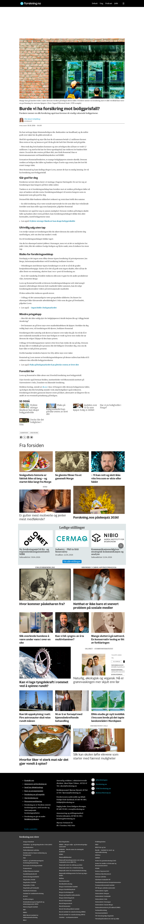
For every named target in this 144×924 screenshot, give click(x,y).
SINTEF (97, 858)
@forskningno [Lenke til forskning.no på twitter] (102, 780)
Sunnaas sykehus (100, 876)
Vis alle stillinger (72, 561)
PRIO (96, 844)
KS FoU (25, 896)
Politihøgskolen (100, 841)
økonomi (34, 433)
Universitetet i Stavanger (103, 902)
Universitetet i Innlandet (103, 896)
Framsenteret (27, 868)
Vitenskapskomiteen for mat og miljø (107, 918)
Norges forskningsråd (66, 892)
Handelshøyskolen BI (30, 874)
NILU (24, 920)
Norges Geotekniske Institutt (68, 886)
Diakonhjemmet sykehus (31, 850)
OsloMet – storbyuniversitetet (68, 917)
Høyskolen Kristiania (29, 890)
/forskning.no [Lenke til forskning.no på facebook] (101, 784)
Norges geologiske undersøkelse (69, 895)
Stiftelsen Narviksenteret (103, 874)
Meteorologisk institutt (30, 907)
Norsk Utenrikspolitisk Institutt (69, 909)
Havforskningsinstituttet (31, 876)
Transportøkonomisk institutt (104, 885)
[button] (121, 546)
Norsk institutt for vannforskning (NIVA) (72, 914)
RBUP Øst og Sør (100, 847)
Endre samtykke (30, 829)
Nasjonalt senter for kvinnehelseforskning (72, 870)
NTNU (61, 854)
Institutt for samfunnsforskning (33, 893)
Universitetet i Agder (101, 890)
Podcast (108, 3)
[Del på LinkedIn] (28, 437)
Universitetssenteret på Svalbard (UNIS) (107, 907)
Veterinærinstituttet (101, 913)
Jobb (116, 3)
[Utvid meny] (123, 3)
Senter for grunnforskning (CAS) (105, 860)
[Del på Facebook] (21, 437)
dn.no (44, 387)
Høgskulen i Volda (29, 885)
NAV (24, 909)
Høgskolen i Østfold (29, 882)
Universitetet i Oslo (101, 899)
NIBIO (25, 912)
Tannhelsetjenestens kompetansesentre (108, 882)
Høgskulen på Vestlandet (31, 888)
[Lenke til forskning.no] (53, 2)
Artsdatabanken (28, 847)
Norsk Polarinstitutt (65, 900)
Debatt (95, 3)
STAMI (97, 868)
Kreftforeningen (28, 899)
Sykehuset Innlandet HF (102, 879)
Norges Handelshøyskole (67, 889)
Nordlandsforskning (65, 884)
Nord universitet (64, 881)
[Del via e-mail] (31, 437)
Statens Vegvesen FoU (102, 871)
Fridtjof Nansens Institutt (31, 871)
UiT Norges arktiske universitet (105, 888)
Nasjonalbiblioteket (65, 857)
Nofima (61, 878)
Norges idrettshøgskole (66, 898)
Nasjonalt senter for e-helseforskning (71, 868)
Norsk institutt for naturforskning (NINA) (72, 912)
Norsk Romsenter (64, 906)
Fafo (24, 858)
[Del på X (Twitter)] (24, 437)
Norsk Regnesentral (65, 903)
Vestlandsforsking (101, 910)
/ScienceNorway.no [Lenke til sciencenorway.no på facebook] (103, 793)
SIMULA (97, 855)
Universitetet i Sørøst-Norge (104, 904)
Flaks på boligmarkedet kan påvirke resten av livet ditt (54, 365)
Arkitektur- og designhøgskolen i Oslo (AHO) (37, 844)
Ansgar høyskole (28, 841)
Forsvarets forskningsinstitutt (32, 865)
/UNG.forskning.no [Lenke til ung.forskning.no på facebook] (103, 788)
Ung (101, 3)
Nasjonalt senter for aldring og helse (70, 865)
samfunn (24, 433)
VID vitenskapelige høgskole (104, 916)
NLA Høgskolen (64, 841)
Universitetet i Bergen (102, 893)
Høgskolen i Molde (29, 879)
